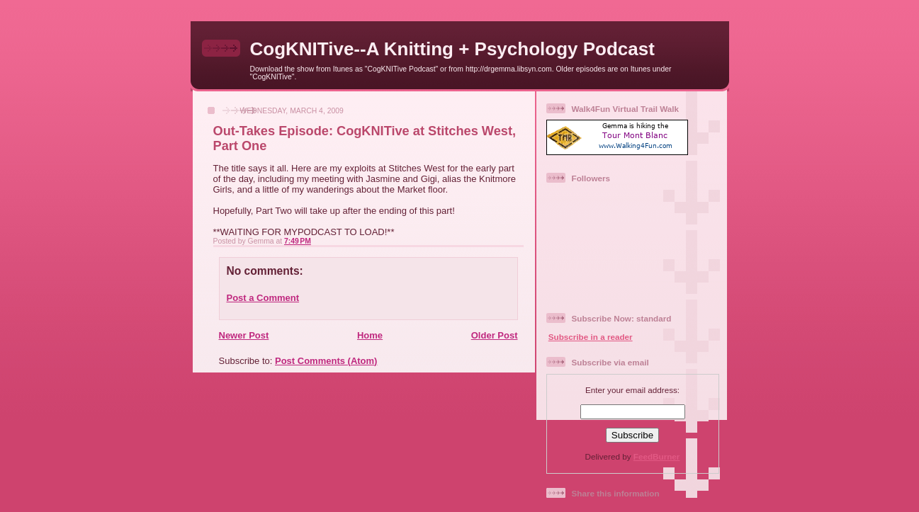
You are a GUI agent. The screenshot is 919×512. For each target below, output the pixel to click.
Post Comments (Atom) (326, 360)
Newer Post (244, 335)
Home (370, 335)
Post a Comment (263, 297)
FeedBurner (656, 456)
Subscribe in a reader (590, 336)
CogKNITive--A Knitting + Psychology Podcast (452, 48)
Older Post (494, 335)
